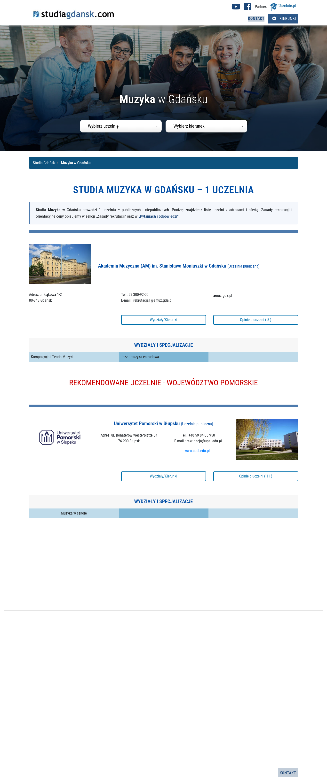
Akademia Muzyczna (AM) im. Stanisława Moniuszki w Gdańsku (179, 266)
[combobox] (121, 126)
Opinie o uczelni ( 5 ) (255, 319)
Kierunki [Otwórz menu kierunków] (284, 18)
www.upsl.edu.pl (197, 450)
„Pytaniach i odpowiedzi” (158, 216)
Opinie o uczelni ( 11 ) (255, 476)
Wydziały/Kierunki (163, 319)
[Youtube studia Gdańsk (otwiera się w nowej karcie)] (235, 8)
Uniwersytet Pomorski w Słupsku (163, 423)
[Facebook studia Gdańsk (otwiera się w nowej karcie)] (247, 8)
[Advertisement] (163, 564)
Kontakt (256, 18)
